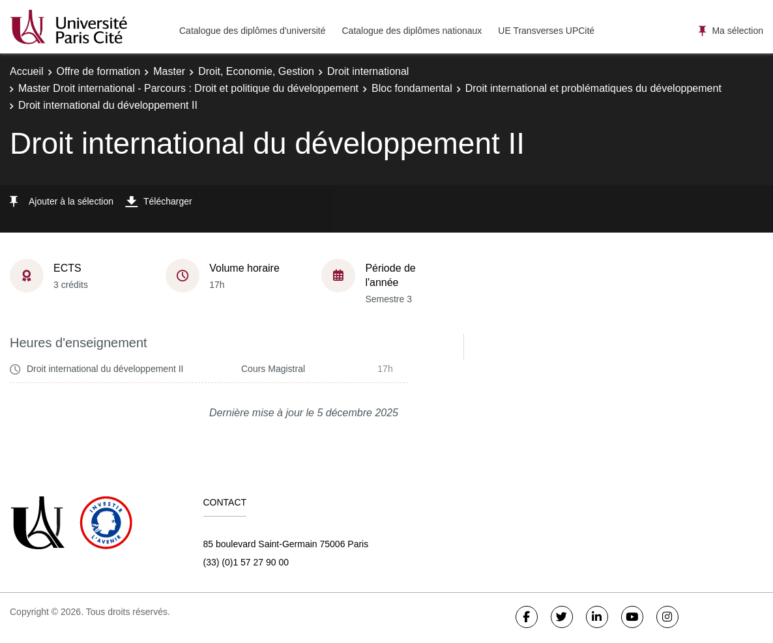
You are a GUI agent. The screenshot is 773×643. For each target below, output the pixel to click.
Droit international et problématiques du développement (593, 88)
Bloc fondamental (412, 88)
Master (169, 71)
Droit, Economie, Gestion (256, 71)
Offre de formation (99, 71)
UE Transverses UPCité (546, 30)
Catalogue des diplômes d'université (252, 30)
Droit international (368, 71)
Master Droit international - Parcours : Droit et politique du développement (188, 88)
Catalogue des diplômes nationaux (412, 30)
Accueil (27, 71)
